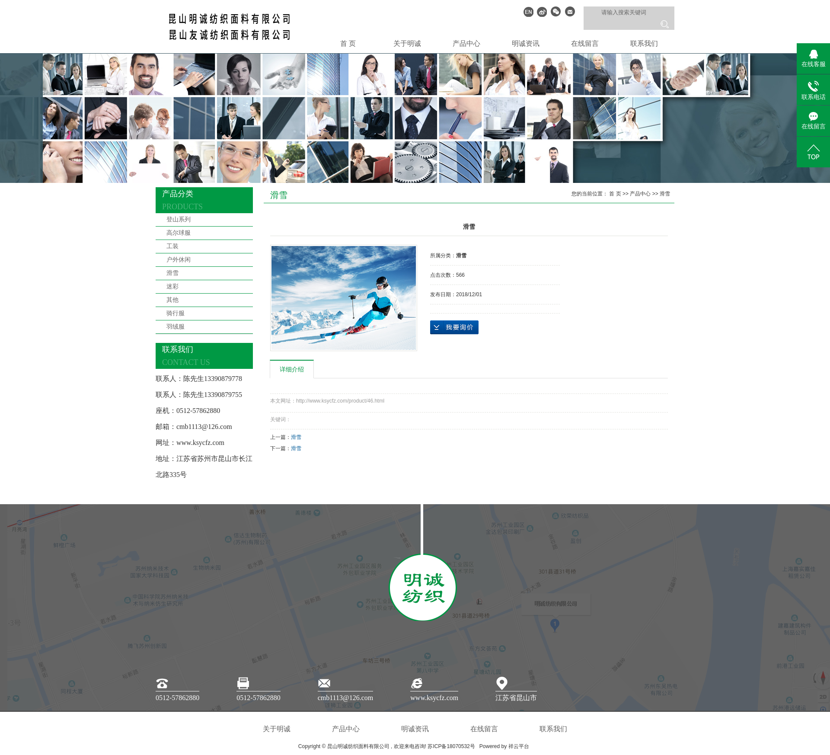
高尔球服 (178, 233)
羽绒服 (175, 326)
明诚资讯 (526, 43)
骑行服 (175, 313)
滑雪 (172, 273)
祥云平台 (518, 746)
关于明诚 (407, 43)
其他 (172, 300)
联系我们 (644, 43)
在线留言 (585, 43)
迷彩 (172, 286)
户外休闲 (178, 259)
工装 (172, 246)
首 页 (348, 43)
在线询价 (454, 327)
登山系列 (178, 219)
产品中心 (466, 43)
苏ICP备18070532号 (451, 746)
